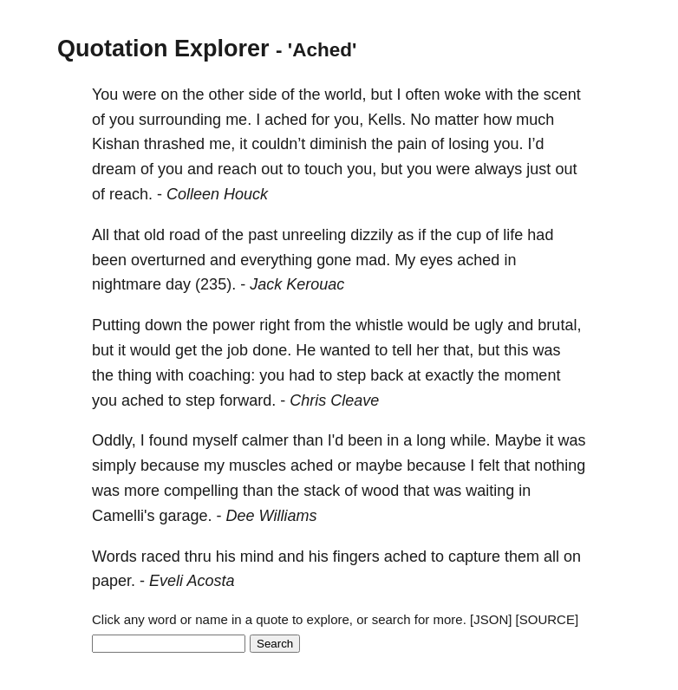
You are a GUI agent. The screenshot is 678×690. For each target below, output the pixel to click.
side (262, 94)
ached (285, 119)
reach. (131, 194)
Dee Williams (271, 515)
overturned (168, 260)
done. (271, 350)
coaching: (221, 375)
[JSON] (491, 619)
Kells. (387, 119)
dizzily (371, 235)
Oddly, (114, 440)
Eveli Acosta (191, 580)
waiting (490, 490)
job (237, 350)
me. (238, 119)
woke (463, 94)
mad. (372, 260)
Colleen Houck (217, 194)
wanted (345, 350)
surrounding (180, 119)
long (431, 440)
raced (160, 556)
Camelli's (123, 515)
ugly (488, 325)
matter (456, 119)
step (351, 375)
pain (412, 144)
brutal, (559, 325)
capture (474, 556)
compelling (201, 490)
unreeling (314, 235)
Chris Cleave (334, 400)
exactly (449, 375)
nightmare (126, 284)
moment (532, 375)
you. (508, 144)
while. (470, 440)
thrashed (174, 144)
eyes (436, 260)
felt (489, 465)
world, (346, 94)
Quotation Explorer (163, 49)
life (513, 235)
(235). (215, 284)
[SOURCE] (547, 619)
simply (114, 465)
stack (321, 490)
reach (237, 169)
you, (348, 119)
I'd (335, 440)
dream (114, 169)
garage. (185, 515)
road (184, 235)
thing (135, 375)
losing (468, 144)
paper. (113, 580)
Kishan (116, 144)
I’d (535, 144)
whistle (379, 325)
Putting (116, 325)
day (178, 284)
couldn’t (278, 144)
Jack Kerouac (297, 284)
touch (323, 169)
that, (458, 350)
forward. (247, 400)
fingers (356, 556)
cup (468, 235)
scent (562, 94)
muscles (257, 465)
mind (257, 556)
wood (380, 490)
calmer (265, 440)
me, (222, 144)
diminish (338, 144)
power (233, 325)
